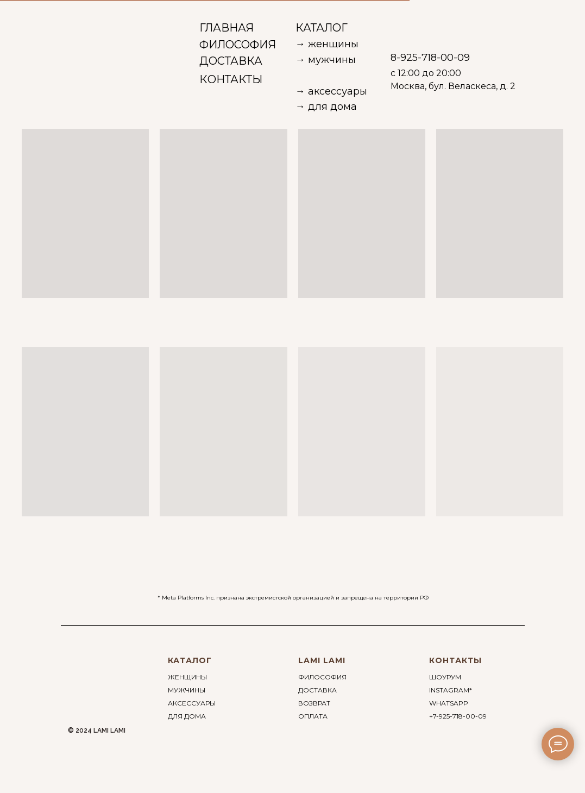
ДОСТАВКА (317, 690)
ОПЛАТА (313, 716)
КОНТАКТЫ (455, 660)
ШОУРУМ (445, 677)
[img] (53, 27)
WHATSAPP (448, 703)
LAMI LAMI (321, 660)
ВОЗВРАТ (314, 703)
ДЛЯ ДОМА (187, 716)
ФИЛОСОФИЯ (322, 677)
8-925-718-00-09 (430, 58)
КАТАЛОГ (190, 660)
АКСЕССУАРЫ (192, 703)
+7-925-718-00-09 (458, 716)
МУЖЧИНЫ (186, 690)
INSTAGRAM (449, 690)
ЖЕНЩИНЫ (187, 677)
